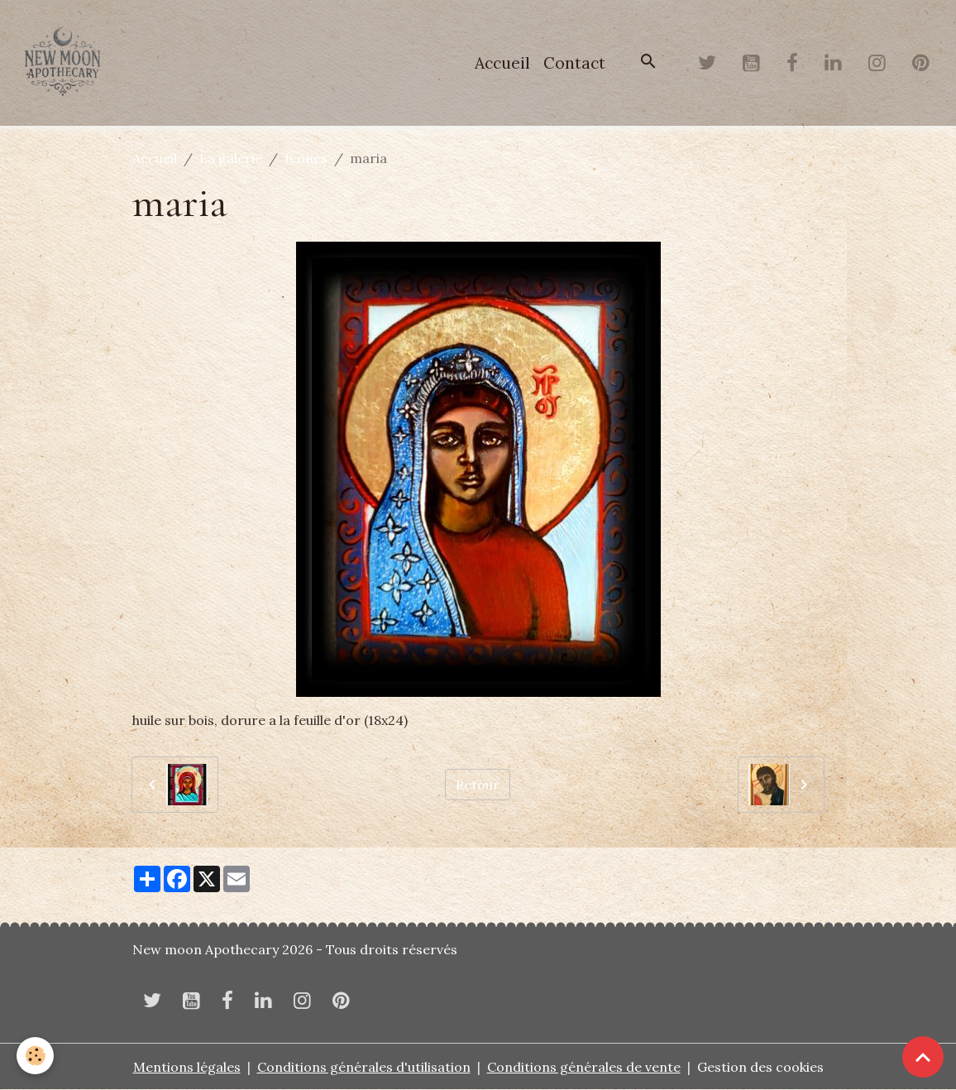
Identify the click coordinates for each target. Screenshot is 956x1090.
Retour (478, 784)
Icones (305, 158)
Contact (574, 63)
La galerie (230, 158)
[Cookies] (35, 1055)
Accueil (502, 63)
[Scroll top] (923, 1057)
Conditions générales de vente (584, 1067)
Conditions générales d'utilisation (364, 1067)
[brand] (66, 63)
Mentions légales (187, 1067)
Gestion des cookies (760, 1067)
